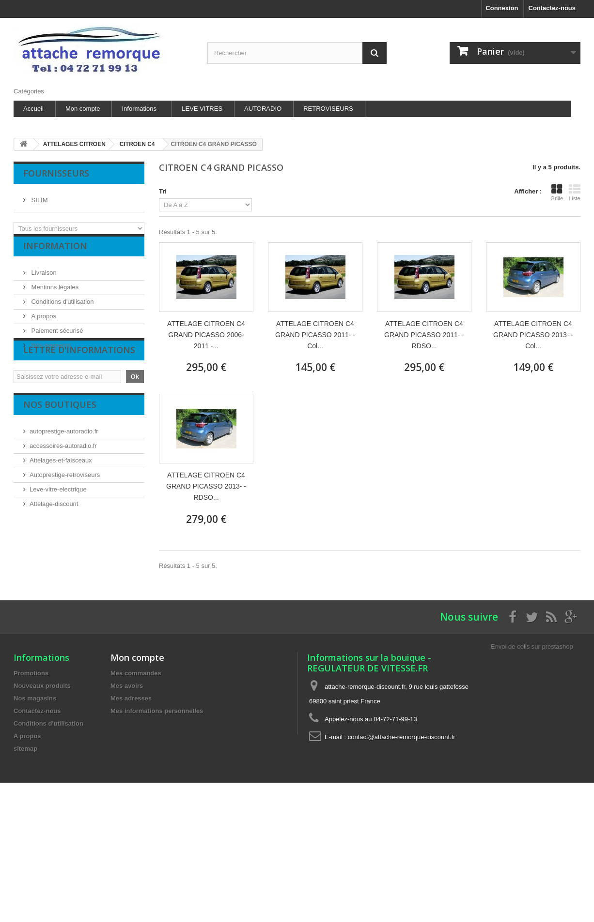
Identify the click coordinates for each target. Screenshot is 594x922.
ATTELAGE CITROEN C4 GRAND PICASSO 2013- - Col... (533, 335)
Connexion (501, 8)
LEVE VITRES (202, 108)
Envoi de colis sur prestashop (532, 646)
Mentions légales (54, 294)
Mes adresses (131, 698)
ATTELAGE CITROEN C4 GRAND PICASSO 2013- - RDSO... (206, 486)
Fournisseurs (56, 173)
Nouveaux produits (42, 685)
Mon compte (82, 108)
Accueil (33, 108)
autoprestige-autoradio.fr (64, 469)
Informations (139, 108)
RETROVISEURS (328, 108)
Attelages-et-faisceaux (61, 498)
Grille (556, 192)
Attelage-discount (54, 541)
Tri (163, 191)
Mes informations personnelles (156, 710)
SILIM (39, 196)
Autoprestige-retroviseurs (65, 512)
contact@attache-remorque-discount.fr (401, 737)
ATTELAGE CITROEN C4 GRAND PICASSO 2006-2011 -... (206, 335)
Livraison (43, 280)
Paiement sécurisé (56, 338)
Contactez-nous (552, 8)
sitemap (25, 748)
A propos (43, 323)
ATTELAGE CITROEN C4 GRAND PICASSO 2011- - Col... (315, 335)
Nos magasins (50, 353)
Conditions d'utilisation (62, 309)
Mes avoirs (126, 685)
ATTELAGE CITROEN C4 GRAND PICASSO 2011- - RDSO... (424, 335)
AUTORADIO (262, 108)
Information (55, 257)
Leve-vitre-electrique (58, 527)
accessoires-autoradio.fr (63, 483)
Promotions (31, 673)
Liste (574, 192)
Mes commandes (135, 673)
